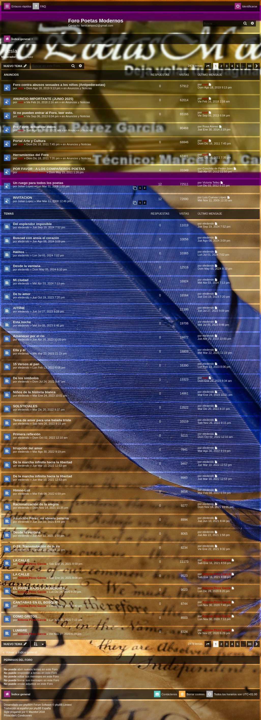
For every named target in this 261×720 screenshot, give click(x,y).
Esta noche (22, 322)
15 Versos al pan (26, 364)
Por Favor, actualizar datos (34, 127)
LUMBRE (20, 630)
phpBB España (42, 708)
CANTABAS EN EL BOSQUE (35, 602)
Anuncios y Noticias (79, 88)
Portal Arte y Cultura (29, 141)
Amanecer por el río (29, 336)
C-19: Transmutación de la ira (36, 546)
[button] (208, 66)
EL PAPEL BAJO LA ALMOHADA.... (41, 588)
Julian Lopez (25, 56)
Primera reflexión (26, 434)
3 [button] (226, 66)
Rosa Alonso (210, 126)
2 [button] (221, 66)
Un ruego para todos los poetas (38, 183)
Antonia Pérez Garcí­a (32, 172)
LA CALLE (21, 560)
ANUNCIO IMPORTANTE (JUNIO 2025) (43, 99)
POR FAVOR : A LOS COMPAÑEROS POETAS (49, 169)
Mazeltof (33, 712)
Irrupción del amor (27, 448)
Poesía (9, 51)
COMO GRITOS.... (27, 616)
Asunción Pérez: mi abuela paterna (41, 518)
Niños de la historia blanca (34, 392)
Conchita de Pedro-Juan (217, 168)
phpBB (27, 704)
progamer (15, 712)
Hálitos (18, 252)
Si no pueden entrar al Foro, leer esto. (43, 113)
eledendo (23, 227)
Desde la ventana (26, 266)
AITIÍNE (19, 308)
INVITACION (22, 198)
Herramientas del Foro (31, 155)
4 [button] (232, 66)
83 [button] (249, 66)
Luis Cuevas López (214, 197)
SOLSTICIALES (25, 406)
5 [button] (237, 66)
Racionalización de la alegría (36, 504)
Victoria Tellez (211, 182)
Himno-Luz (21, 490)
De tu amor (22, 294)
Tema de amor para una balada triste (42, 420)
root (20, 88)
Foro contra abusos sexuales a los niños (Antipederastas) (59, 85)
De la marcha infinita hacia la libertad (42, 462)
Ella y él (19, 350)
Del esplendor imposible (32, 224)
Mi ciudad (20, 280)
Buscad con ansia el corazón (36, 238)
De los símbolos (26, 378)
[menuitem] (39, 6)
